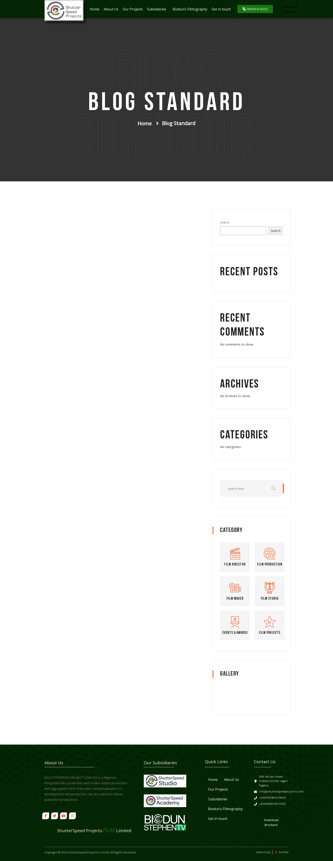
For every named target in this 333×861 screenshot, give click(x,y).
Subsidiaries (156, 9)
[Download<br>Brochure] (290, 9)
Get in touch (221, 9)
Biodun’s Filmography (190, 9)
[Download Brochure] (271, 822)
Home (94, 9)
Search (224, 222)
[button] (158, 9)
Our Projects (133, 9)
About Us (111, 9)
